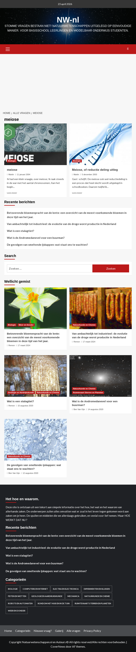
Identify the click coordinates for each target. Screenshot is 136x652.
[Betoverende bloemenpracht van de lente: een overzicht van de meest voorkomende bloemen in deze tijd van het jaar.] (35, 308)
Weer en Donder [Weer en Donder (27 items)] (16, 610)
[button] (7, 48)
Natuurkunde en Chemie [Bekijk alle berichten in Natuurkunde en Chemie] (84, 324)
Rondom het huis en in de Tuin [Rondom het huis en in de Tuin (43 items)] (54, 603)
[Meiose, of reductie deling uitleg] (100, 144)
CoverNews (58, 646)
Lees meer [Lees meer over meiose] (12, 192)
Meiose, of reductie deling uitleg (95, 169)
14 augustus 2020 (95, 409)
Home (8, 630)
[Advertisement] (68, 80)
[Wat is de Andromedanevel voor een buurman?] (100, 375)
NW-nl (68, 19)
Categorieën (22, 630)
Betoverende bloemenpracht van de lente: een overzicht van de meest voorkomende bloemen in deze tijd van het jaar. (67, 214)
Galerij (59, 630)
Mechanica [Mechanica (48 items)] (73, 596)
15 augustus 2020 (25, 405)
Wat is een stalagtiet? (20, 230)
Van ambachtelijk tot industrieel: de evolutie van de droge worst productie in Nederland (61, 223)
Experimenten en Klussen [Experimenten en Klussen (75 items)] (97, 588)
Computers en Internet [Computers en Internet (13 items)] (35, 588)
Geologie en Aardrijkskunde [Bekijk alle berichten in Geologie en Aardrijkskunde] (21, 392)
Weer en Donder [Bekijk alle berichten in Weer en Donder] (26, 324)
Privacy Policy (92, 630)
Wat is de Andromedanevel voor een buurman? (35, 237)
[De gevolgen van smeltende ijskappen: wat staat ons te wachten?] (35, 439)
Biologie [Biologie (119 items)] (13, 588)
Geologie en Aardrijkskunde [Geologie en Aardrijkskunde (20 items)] (46, 596)
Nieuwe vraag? (43, 630)
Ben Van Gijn (79, 409)
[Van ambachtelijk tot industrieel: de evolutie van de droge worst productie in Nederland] (100, 308)
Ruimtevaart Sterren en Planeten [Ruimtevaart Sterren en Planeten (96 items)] (93, 603)
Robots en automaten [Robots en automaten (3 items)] (20, 603)
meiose (12, 169)
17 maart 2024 (24, 345)
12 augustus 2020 (30, 473)
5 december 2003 (89, 174)
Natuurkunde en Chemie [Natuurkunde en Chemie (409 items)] (97, 596)
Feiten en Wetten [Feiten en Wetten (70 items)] (17, 596)
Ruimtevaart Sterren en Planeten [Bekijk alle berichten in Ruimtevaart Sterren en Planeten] (88, 392)
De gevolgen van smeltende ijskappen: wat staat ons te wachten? (47, 244)
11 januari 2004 (23, 174)
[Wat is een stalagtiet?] (35, 375)
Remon (11, 345)
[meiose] (35, 144)
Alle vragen (73, 630)
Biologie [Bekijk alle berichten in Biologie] (12, 160)
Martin (11, 174)
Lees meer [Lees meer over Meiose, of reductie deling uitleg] (77, 192)
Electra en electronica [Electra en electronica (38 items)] (66, 588)
